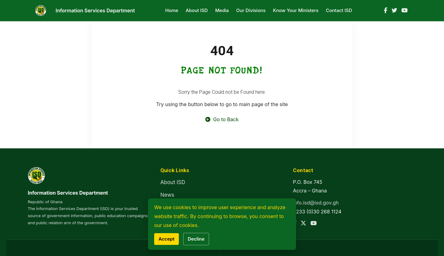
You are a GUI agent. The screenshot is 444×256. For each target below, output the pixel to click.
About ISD (197, 10)
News (167, 195)
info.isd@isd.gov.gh (316, 203)
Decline (196, 239)
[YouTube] (404, 10)
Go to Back (222, 119)
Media (222, 10)
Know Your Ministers (296, 10)
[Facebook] (385, 10)
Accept (166, 239)
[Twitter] (394, 10)
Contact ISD (339, 10)
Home (171, 10)
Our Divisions (250, 10)
